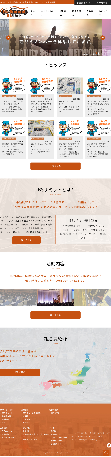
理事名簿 (26, 420)
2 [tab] (96, 53)
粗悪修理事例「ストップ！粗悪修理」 (36, 436)
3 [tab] (98, 53)
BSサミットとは (47, 13)
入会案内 (89, 13)
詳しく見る (26, 240)
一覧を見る (55, 166)
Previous (8, 37)
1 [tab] (94, 53)
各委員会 (26, 423)
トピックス (103, 13)
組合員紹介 (76, 13)
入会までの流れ (8, 438)
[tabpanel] (55, 37)
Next (102, 37)
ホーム (32, 13)
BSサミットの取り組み (32, 414)
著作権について (57, 441)
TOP (106, 453)
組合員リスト (56, 414)
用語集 (53, 432)
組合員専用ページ (84, 2)
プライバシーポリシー (59, 438)
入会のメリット (8, 432)
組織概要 (5, 420)
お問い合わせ (102, 2)
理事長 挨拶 (6, 417)
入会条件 (5, 435)
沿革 (3, 423)
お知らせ (26, 432)
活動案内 (63, 13)
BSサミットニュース (31, 440)
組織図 (25, 417)
